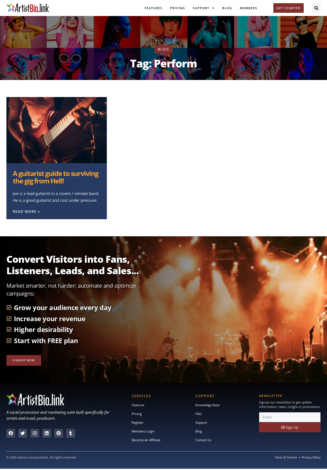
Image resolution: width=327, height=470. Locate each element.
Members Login (144, 432)
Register (138, 423)
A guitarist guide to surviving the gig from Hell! (55, 177)
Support (204, 8)
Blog (227, 8)
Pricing (177, 8)
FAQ (198, 414)
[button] (316, 8)
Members (248, 8)
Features (153, 8)
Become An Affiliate (147, 441)
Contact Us (204, 441)
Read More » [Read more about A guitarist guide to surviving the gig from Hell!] (26, 211)
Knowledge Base (208, 405)
